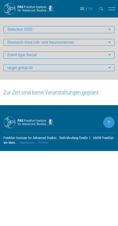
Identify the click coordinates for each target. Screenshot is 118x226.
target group (20, 68)
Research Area (40, 42)
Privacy (43, 143)
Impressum (27, 143)
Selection (19, 29)
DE (82, 9)
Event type (22, 55)
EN (90, 9)
